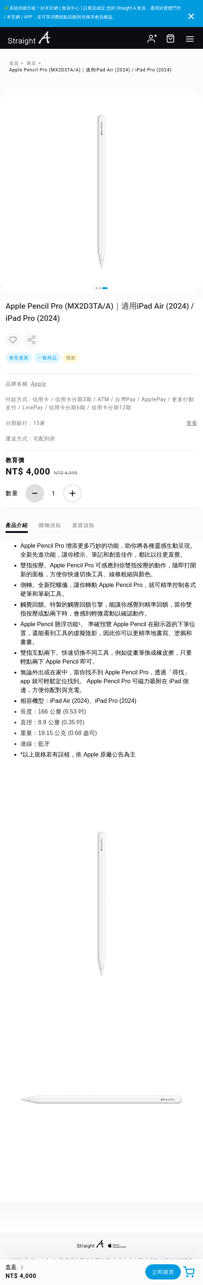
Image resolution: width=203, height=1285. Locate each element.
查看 (191, 423)
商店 (31, 63)
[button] (96, 288)
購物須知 (50, 525)
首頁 (14, 63)
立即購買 (163, 1272)
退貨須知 (83, 525)
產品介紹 (17, 525)
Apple (38, 384)
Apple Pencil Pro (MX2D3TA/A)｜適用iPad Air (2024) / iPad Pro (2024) (90, 70)
